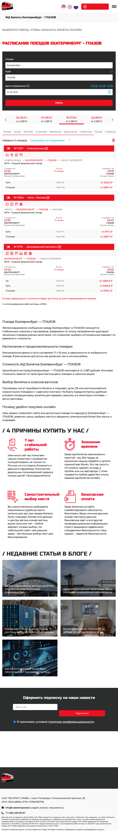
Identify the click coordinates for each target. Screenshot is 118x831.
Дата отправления (17, 85)
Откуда (9, 59)
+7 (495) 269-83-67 (15, 813)
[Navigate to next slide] (112, 119)
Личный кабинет (96, 6)
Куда (8, 71)
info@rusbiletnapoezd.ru (18, 807)
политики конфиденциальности (71, 715)
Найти (59, 102)
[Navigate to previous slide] (5, 119)
